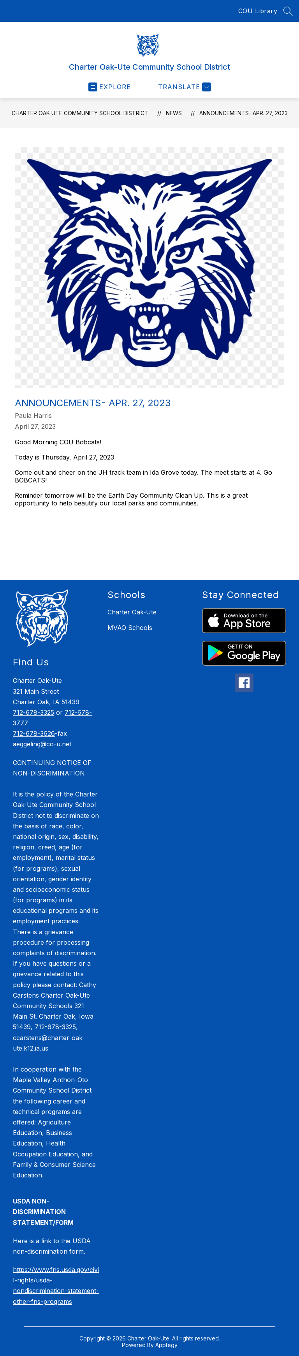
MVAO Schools (129, 628)
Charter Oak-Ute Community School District (80, 113)
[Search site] (288, 11)
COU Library (258, 11)
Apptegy (166, 1345)
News (174, 113)
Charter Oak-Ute (132, 612)
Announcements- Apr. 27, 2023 (243, 113)
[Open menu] (109, 87)
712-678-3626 (34, 733)
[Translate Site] (183, 87)
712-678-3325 (33, 712)
